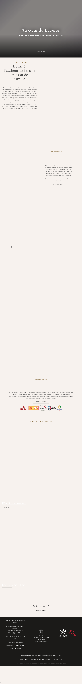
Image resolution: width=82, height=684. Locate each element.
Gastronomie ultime (13, 585)
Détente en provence (14, 503)
